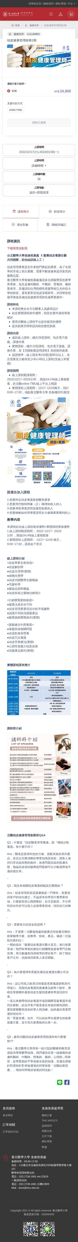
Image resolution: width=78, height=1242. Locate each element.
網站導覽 (47, 1141)
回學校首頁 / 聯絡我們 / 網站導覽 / (50, 3)
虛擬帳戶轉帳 (15, 110)
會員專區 (8, 1115)
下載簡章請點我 (17, 248)
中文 (44, 1147)
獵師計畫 (47, 1115)
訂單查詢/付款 (11, 1131)
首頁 (15, 25)
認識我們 (47, 1125)
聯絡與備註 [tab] (56, 224)
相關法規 (47, 1131)
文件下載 (47, 1136)
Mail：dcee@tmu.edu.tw (25, 1187)
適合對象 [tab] (20, 224)
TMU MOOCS (50, 1120)
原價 (14, 90)
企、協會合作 (32, 25)
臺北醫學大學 (60, 1210)
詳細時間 (38, 165)
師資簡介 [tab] (57, 211)
